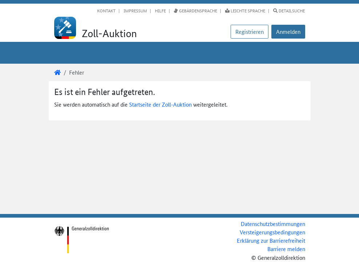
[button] (288, 32)
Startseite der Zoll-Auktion (160, 104)
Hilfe (160, 10)
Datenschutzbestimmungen (273, 223)
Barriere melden (286, 249)
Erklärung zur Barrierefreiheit (271, 240)
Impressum (135, 10)
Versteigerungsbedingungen (272, 232)
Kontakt (106, 10)
